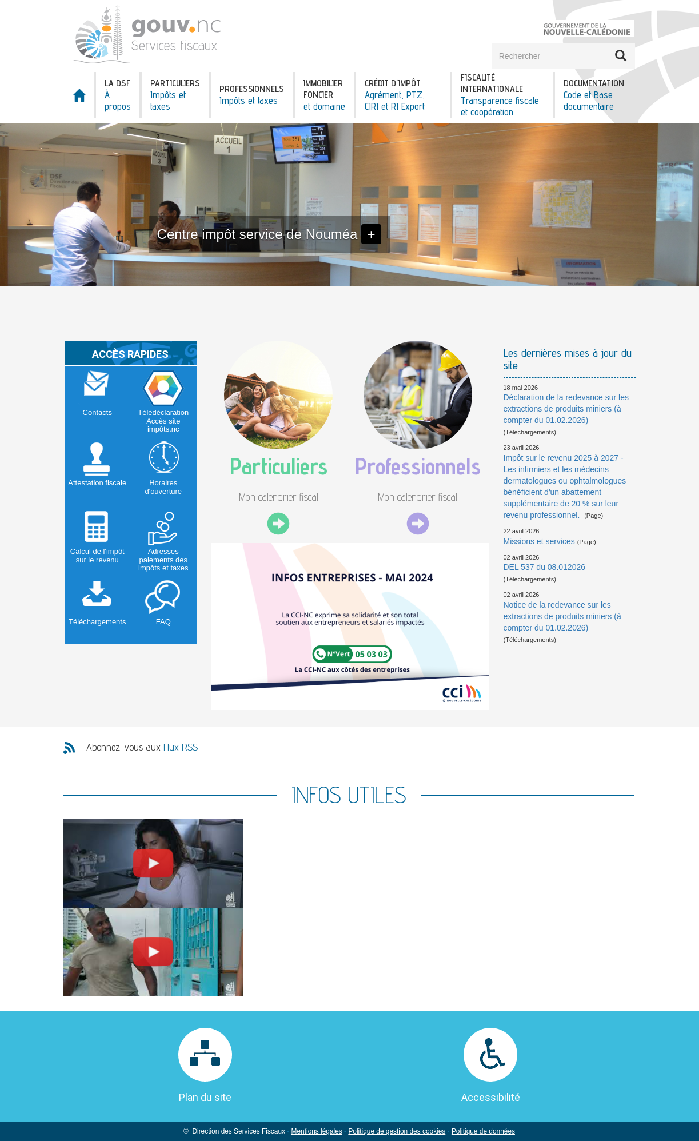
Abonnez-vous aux (142, 747)
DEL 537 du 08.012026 (545, 567)
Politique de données (483, 1131)
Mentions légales (316, 1131)
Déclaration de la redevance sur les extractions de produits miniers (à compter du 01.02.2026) (566, 409)
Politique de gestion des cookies (396, 1131)
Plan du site (205, 1097)
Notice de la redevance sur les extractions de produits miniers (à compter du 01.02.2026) (562, 616)
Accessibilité (490, 1097)
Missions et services (539, 541)
